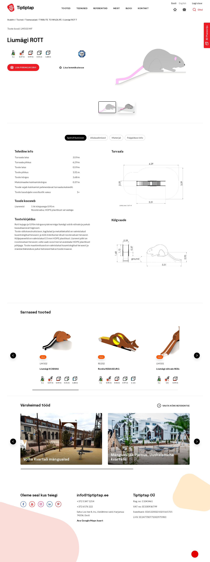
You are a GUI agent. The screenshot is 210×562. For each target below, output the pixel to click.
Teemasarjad (31, 19)
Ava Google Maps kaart (90, 520)
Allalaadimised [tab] (98, 137)
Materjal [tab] (116, 137)
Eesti (173, 3)
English (182, 3)
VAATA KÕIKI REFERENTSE (173, 405)
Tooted (66, 8)
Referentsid (100, 8)
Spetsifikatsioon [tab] (75, 137)
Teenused (82, 8)
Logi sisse (197, 3)
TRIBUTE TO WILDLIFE (50, 19)
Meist (116, 8)
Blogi (129, 8)
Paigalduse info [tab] (135, 137)
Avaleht (11, 19)
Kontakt (143, 8)
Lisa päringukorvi (23, 67)
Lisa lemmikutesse (71, 67)
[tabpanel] (105, 218)
